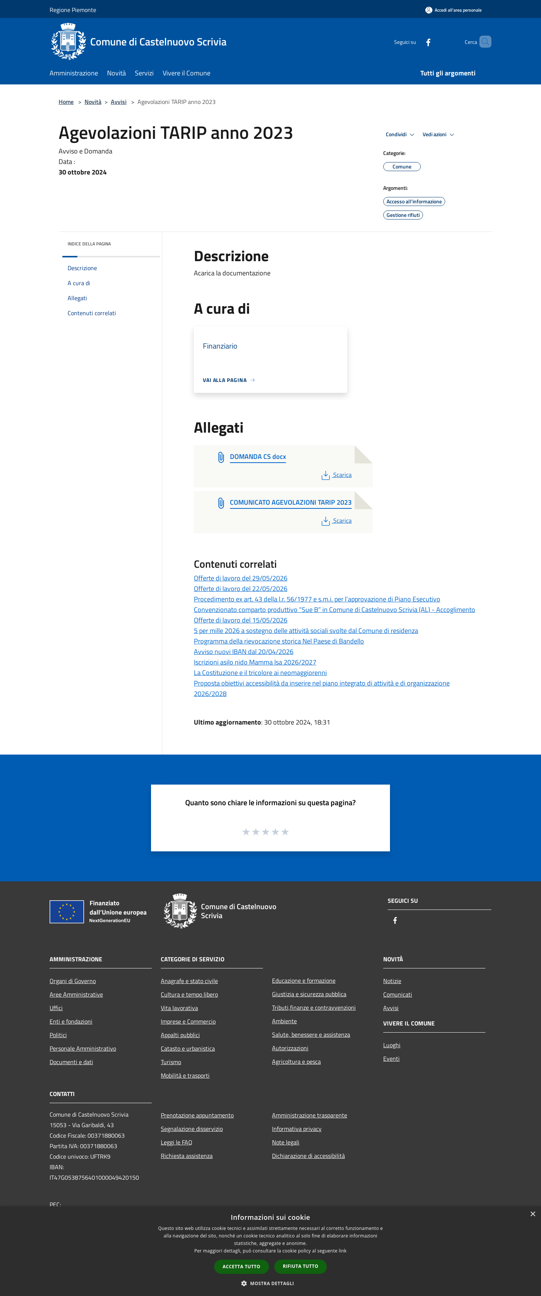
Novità (93, 101)
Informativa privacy (297, 1128)
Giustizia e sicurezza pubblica (309, 993)
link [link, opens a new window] (343, 1251)
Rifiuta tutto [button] (301, 1266)
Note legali (285, 1142)
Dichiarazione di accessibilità (308, 1155)
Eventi (391, 1058)
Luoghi (391, 1044)
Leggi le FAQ (176, 1142)
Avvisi (119, 101)
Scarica (336, 474)
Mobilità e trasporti (185, 1075)
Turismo (171, 1061)
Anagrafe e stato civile (189, 980)
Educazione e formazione (303, 980)
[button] (270, 1283)
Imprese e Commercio (188, 1021)
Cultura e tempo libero (189, 994)
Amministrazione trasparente (309, 1115)
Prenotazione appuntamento (197, 1115)
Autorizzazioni (290, 1047)
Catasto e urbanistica (188, 1048)
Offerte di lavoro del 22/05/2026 (240, 588)
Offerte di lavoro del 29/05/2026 (240, 578)
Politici (58, 1034)
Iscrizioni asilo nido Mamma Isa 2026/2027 (255, 662)
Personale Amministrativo (83, 1048)
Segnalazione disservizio (192, 1128)
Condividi (401, 134)
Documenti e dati (71, 1061)
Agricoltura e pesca (296, 1061)
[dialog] (270, 1251)
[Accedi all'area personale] (453, 10)
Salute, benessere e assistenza (311, 1034)
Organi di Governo (73, 980)
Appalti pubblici (180, 1034)
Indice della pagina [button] (89, 243)
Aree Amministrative (76, 994)
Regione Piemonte (73, 9)
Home (66, 101)
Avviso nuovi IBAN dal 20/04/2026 (243, 651)
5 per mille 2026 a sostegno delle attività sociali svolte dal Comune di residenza (306, 630)
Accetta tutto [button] (241, 1266)
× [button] (532, 1214)
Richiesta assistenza (187, 1155)
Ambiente (284, 1020)
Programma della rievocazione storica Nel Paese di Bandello (279, 641)
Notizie (392, 980)
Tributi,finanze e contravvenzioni (314, 1007)
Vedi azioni (439, 134)
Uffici (56, 1007)
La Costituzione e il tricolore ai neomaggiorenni (260, 673)
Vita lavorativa (179, 1007)
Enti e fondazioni (71, 1021)
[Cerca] (482, 42)
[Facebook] (415, 41)
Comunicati (397, 994)
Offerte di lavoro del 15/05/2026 (240, 620)
